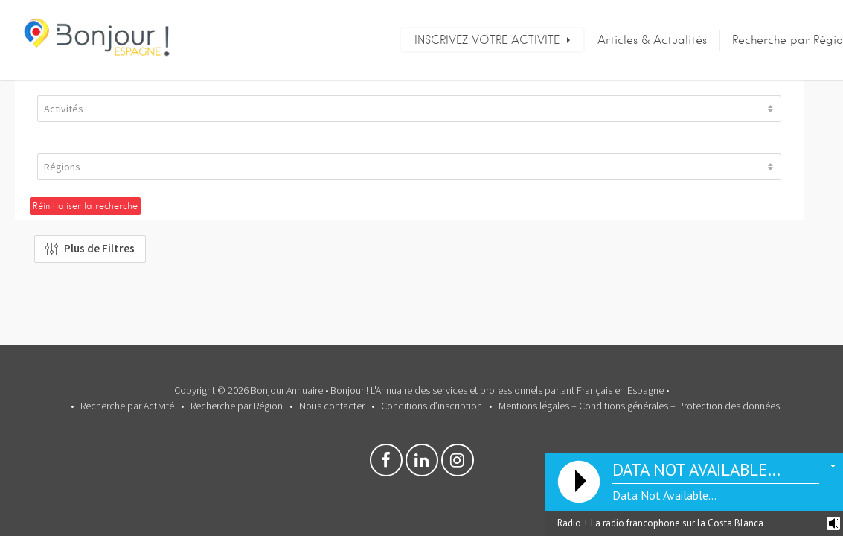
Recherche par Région (236, 405)
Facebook (386, 463)
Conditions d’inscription (431, 405)
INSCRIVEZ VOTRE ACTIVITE (487, 40)
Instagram (457, 463)
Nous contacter (332, 405)
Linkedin (422, 463)
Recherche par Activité (127, 405)
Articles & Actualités (652, 40)
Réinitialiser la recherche (85, 205)
